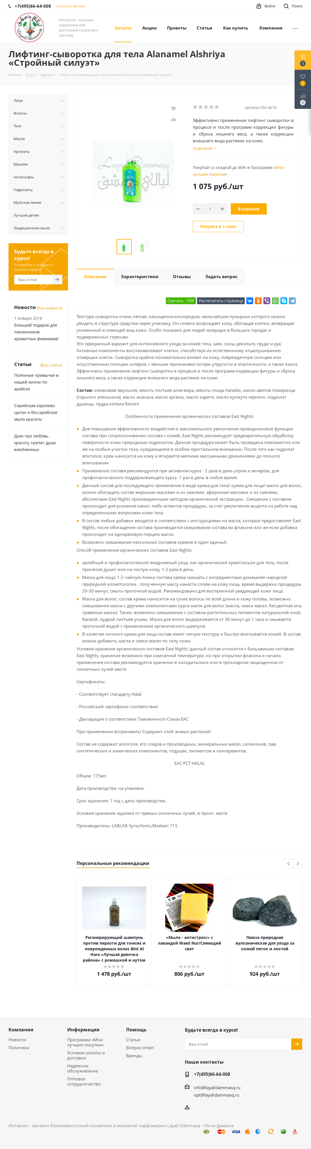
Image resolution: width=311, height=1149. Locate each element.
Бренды (134, 1055)
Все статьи (51, 365)
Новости (17, 1039)
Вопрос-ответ (140, 1047)
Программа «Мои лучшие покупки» (85, 1042)
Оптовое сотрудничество (84, 1081)
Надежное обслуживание (82, 1068)
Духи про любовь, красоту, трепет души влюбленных (35, 442)
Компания (21, 1030)
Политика (19, 1047)
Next (297, 864)
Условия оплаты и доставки (86, 1055)
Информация (83, 1030)
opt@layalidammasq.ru (216, 1095)
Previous (288, 864)
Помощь (136, 1030)
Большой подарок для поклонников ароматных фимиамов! (36, 331)
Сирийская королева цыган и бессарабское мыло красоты (36, 412)
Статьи (133, 1039)
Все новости (49, 308)
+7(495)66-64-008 (212, 1074)
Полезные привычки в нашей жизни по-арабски (36, 382)
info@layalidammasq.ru (217, 1087)
